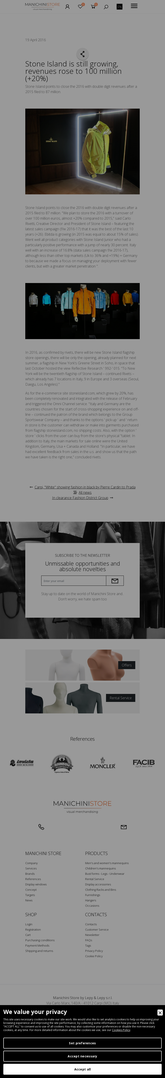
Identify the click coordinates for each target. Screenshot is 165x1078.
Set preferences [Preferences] (82, 1043)
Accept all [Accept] (82, 1069)
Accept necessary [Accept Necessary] (82, 1056)
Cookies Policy (121, 1030)
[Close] (160, 1013)
